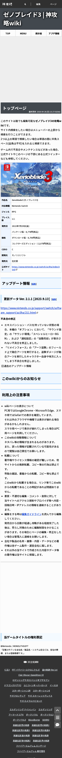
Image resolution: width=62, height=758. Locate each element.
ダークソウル (32, 714)
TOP (7, 33)
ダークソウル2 (46, 714)
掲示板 (38, 33)
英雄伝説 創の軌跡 (21, 735)
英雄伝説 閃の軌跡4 (41, 730)
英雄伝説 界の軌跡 (41, 740)
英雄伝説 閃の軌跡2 (40, 725)
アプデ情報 (54, 33)
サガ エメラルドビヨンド (31, 700)
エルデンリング (45, 709)
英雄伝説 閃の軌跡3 (21, 730)
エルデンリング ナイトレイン (23, 709)
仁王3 (7, 669)
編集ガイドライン (32, 514)
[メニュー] (57, 717)
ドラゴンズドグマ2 (12, 685)
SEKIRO (45, 719)
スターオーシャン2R (21, 690)
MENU (23, 33)
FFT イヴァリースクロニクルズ (26, 669)
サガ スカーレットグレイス (40, 695)
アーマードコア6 (16, 714)
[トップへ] (57, 710)
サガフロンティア (17, 695)
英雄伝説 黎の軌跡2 (21, 740)
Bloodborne (34, 719)
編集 (38, 4)
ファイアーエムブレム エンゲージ (31, 745)
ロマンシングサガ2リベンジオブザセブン (31, 680)
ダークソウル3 (19, 719)
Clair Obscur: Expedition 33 (31, 674)
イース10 (54, 685)
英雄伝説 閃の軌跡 (21, 725)
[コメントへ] (57, 724)
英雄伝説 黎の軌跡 (40, 735)
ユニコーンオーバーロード (35, 685)
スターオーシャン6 (41, 690)
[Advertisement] (31, 69)
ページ (53, 4)
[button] (27, 4)
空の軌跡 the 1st (50, 669)
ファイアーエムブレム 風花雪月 (31, 751)
